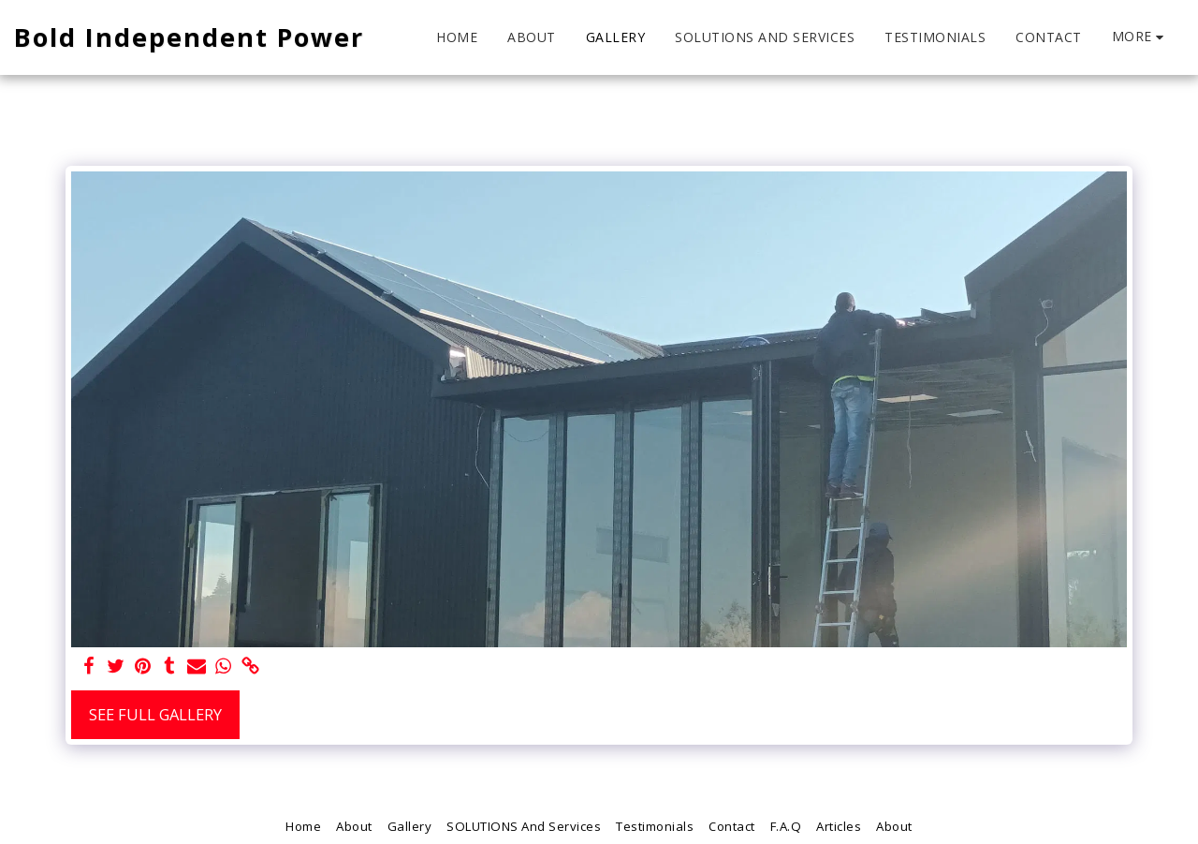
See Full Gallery (155, 714)
